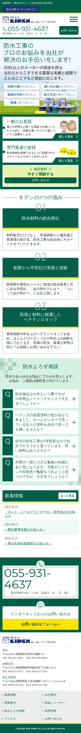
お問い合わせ (69, 30)
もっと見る (67, 495)
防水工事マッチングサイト (21, 9)
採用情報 (50, 710)
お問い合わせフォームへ (40, 624)
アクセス (10, 718)
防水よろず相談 (14, 710)
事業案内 (10, 702)
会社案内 (50, 694)
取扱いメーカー (55, 702)
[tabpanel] (40, 76)
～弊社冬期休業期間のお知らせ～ (28, 543)
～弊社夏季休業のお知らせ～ (25, 529)
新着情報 (10, 694)
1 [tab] (40, 112)
